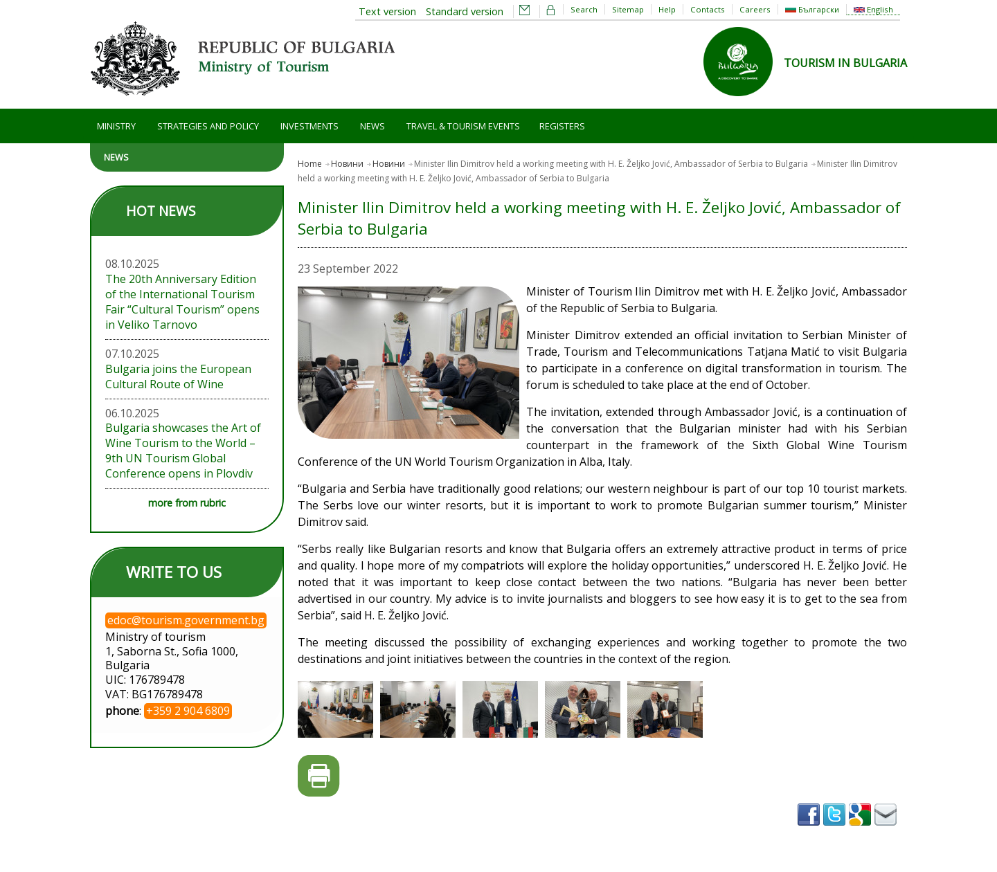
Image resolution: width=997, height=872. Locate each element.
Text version (387, 11)
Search (584, 9)
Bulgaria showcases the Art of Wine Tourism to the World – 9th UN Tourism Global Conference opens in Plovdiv (183, 450)
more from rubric (187, 502)
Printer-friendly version (319, 776)
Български (812, 9)
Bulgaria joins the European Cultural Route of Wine (178, 376)
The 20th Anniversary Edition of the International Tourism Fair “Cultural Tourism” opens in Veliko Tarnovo (182, 301)
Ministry (116, 126)
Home (310, 164)
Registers (562, 126)
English (873, 9)
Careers (755, 9)
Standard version (464, 11)
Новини (347, 164)
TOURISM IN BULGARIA (845, 63)
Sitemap (628, 9)
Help (667, 9)
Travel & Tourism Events (463, 126)
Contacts (707, 9)
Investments (309, 126)
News (372, 126)
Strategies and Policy (208, 126)
